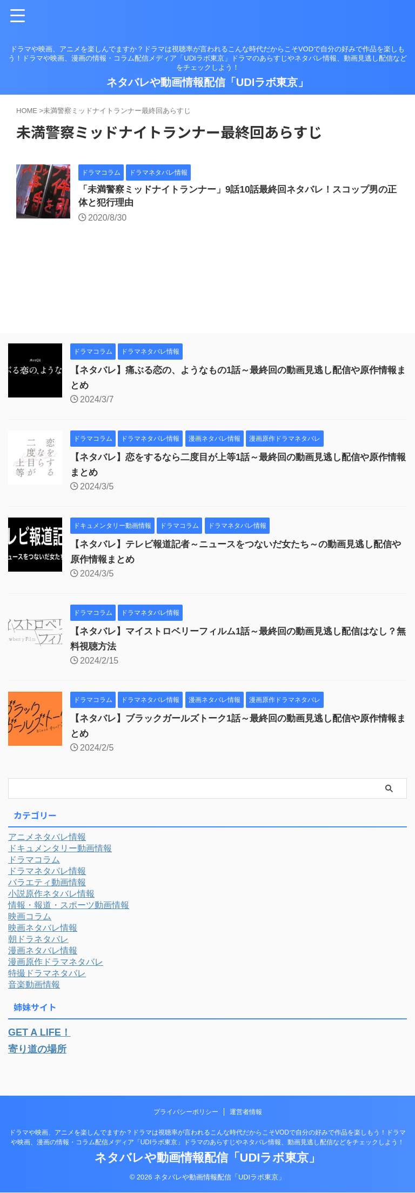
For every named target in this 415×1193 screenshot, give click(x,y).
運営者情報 (246, 1112)
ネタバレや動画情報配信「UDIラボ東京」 (207, 82)
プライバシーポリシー (185, 1112)
